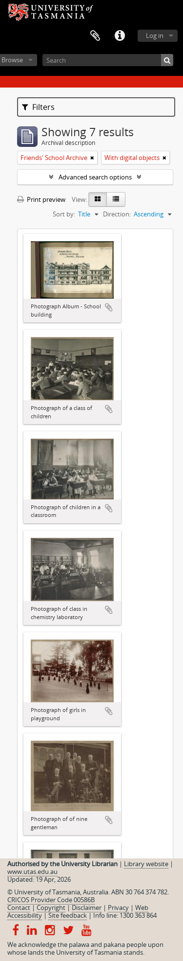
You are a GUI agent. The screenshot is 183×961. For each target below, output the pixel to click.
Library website (146, 863)
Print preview (41, 199)
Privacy (118, 907)
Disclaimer (87, 907)
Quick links (119, 36)
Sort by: (64, 214)
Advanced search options (95, 177)
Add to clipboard (109, 307)
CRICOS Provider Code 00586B (51, 899)
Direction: (117, 214)
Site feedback (67, 915)
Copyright (51, 907)
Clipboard (95, 36)
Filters (38, 107)
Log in (154, 35)
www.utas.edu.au (32, 871)
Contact (18, 907)
